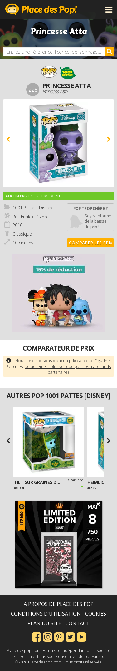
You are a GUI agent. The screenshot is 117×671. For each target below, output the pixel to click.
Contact (78, 623)
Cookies (95, 613)
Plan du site (44, 623)
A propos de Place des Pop (59, 604)
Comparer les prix (90, 243)
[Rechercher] (109, 51)
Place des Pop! (41, 9)
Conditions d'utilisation (46, 613)
